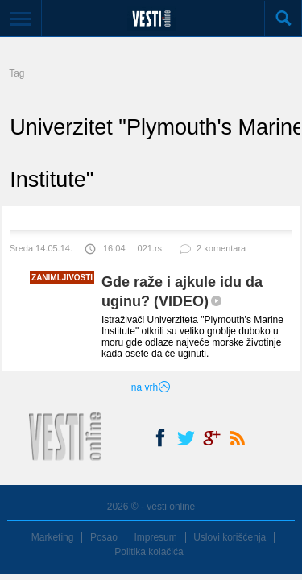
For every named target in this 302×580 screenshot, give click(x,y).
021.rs (150, 248)
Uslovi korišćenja (229, 537)
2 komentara (212, 251)
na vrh (151, 387)
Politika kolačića (148, 551)
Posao (104, 537)
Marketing (52, 537)
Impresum (155, 537)
